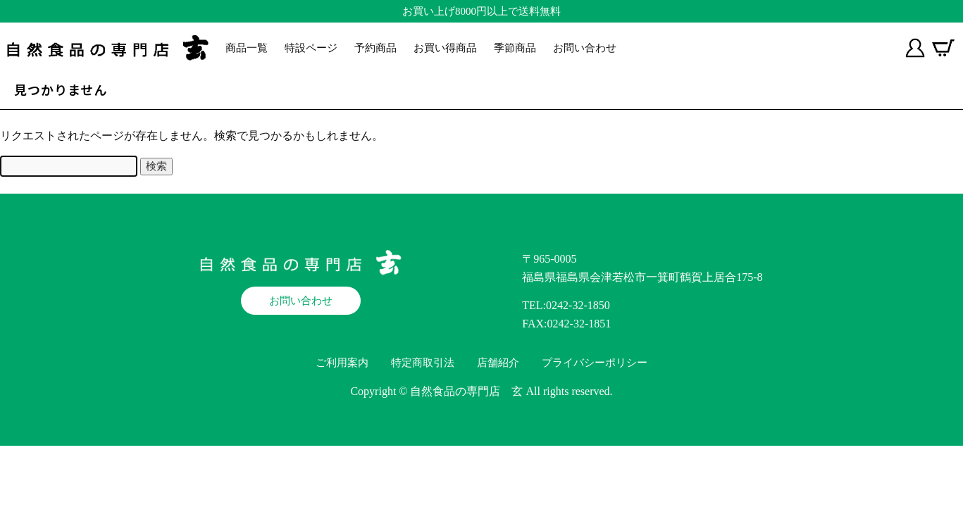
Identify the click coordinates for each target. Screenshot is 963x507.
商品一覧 (246, 48)
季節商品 (515, 48)
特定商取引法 (422, 362)
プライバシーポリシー (594, 362)
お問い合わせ (584, 48)
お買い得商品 (445, 48)
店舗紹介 (498, 362)
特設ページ (311, 48)
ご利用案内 (342, 362)
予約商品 (375, 48)
